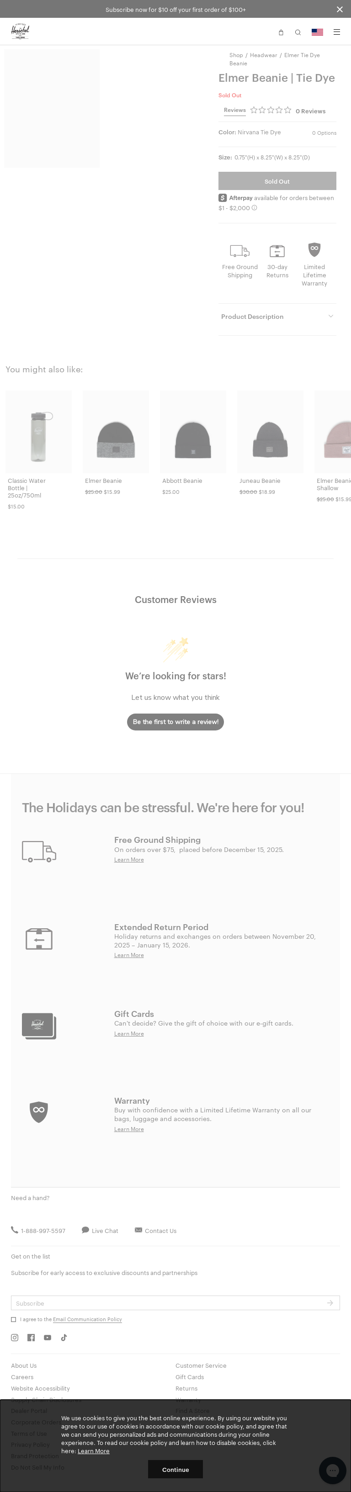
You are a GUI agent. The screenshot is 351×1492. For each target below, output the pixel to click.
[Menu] (337, 32)
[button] (281, 31)
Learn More (94, 1450)
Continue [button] (175, 1469)
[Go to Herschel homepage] (20, 31)
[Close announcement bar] (340, 9)
